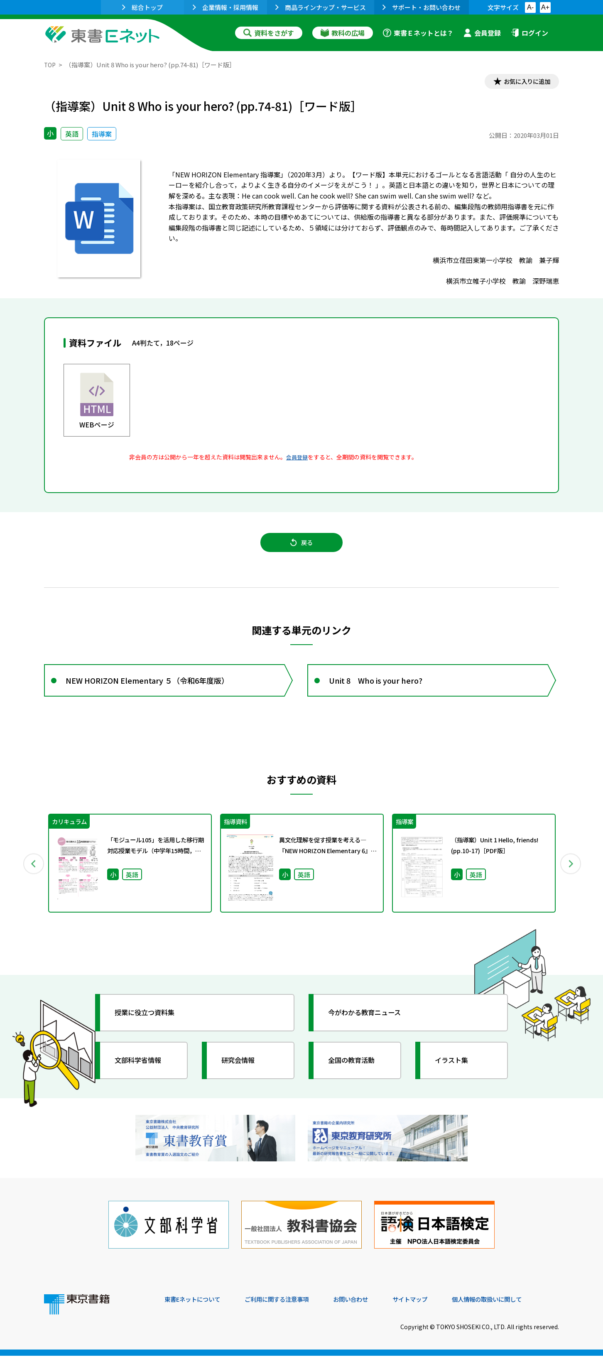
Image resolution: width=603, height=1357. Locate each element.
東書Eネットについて (196, 1300)
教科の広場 (343, 33)
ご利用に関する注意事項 (289, 1300)
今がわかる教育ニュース (371, 1021)
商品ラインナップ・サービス (320, 7)
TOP (50, 64)
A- (530, 7)
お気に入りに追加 (523, 82)
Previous (32, 872)
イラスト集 (455, 1069)
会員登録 (482, 33)
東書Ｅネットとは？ (418, 33)
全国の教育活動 (356, 1069)
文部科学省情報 (143, 1069)
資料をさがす (268, 33)
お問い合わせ (370, 1300)
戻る (301, 547)
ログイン (529, 33)
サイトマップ (435, 1300)
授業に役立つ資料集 (150, 1021)
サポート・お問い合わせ (421, 7)
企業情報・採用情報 (225, 7)
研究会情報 (242, 1069)
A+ (545, 7)
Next (571, 872)
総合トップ (142, 7)
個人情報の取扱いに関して (519, 1300)
